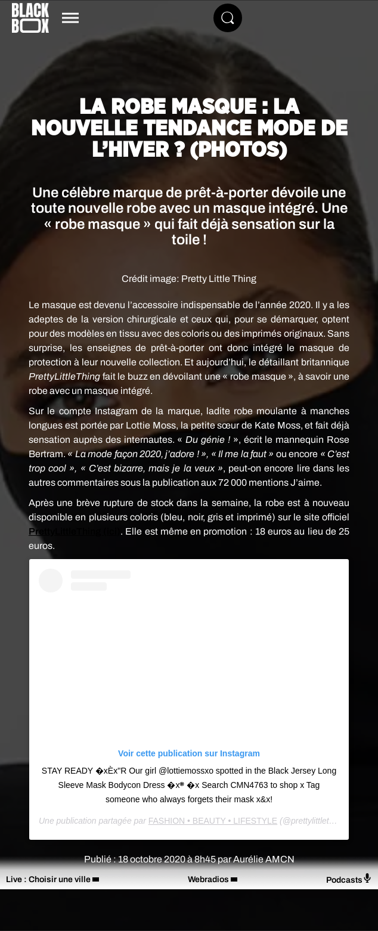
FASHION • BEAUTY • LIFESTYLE (213, 821)
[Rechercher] (227, 18)
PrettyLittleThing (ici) (74, 531)
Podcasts (349, 879)
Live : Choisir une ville (48, 879)
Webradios (208, 879)
